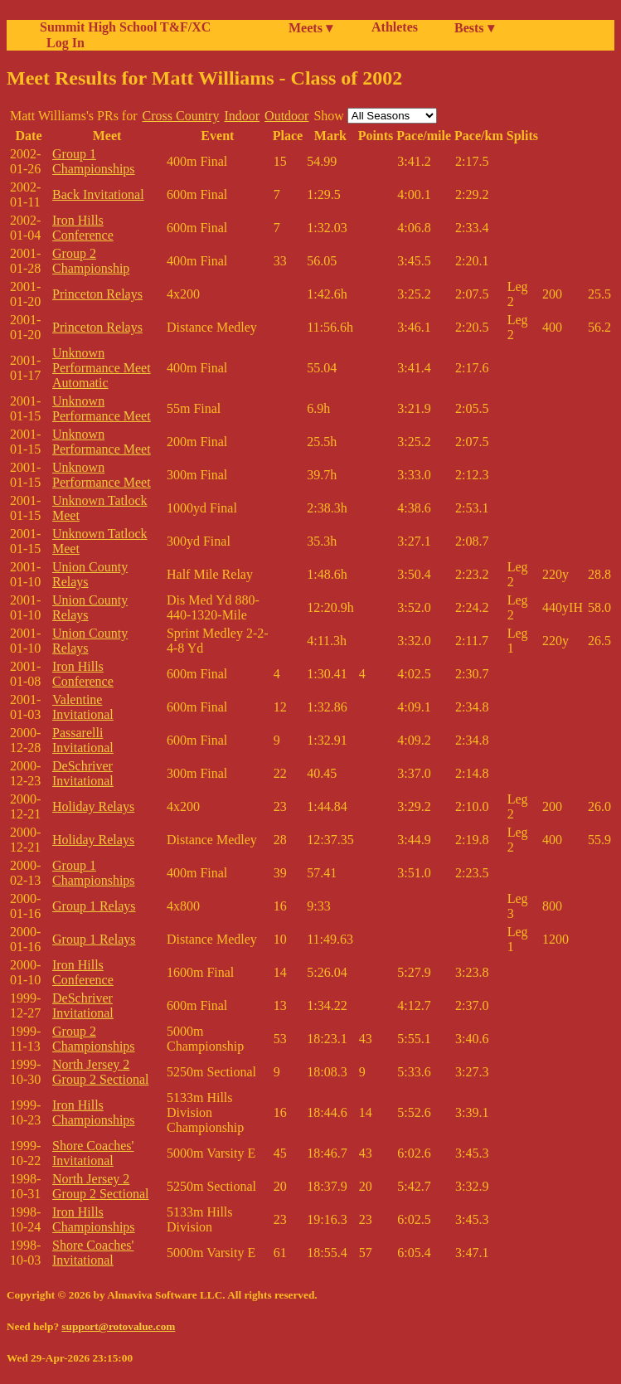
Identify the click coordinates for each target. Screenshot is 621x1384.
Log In (62, 43)
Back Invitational (98, 194)
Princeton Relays (97, 294)
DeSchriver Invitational (83, 773)
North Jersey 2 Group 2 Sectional (100, 1071)
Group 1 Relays (93, 906)
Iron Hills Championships (93, 1112)
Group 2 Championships (93, 1038)
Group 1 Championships (93, 161)
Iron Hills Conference (83, 227)
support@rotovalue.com (118, 1326)
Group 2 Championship (90, 260)
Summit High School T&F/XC (125, 27)
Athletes (394, 27)
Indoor (242, 116)
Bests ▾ (474, 28)
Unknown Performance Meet (101, 408)
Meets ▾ (310, 28)
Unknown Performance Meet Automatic (101, 368)
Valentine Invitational (83, 706)
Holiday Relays (93, 806)
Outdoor (286, 116)
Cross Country (181, 116)
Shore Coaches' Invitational (92, 1153)
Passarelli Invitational (83, 740)
